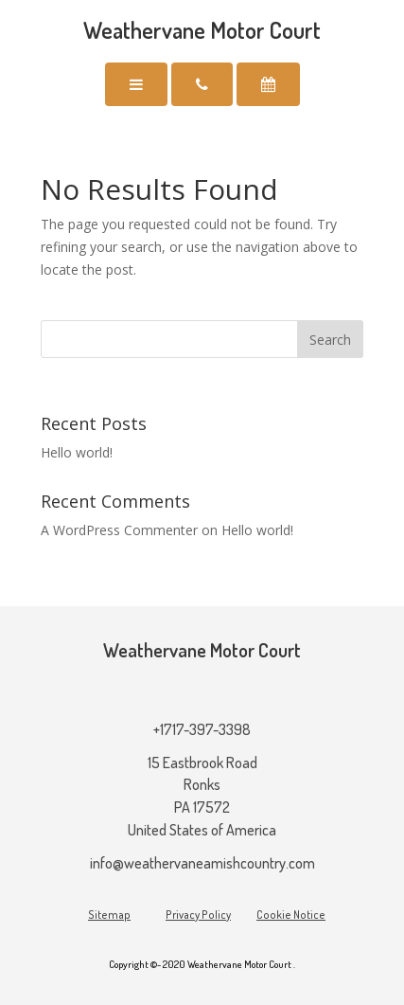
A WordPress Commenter (119, 530)
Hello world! (77, 452)
